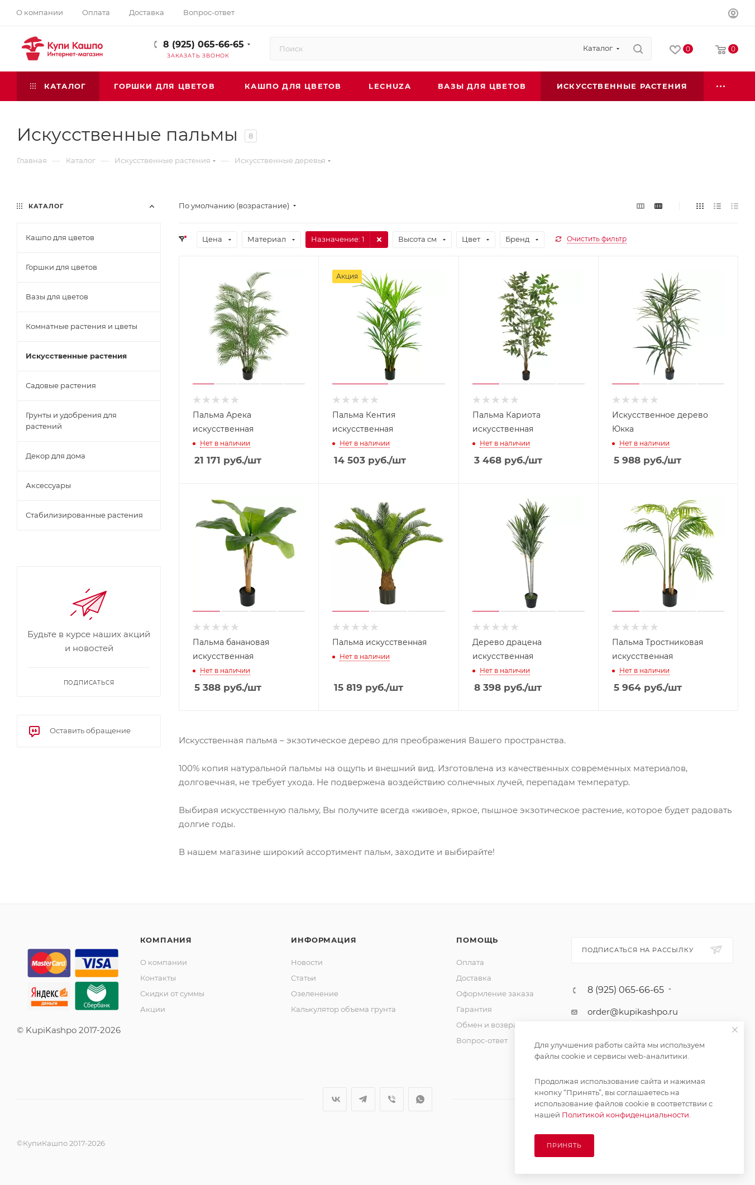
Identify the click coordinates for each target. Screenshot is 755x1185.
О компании (163, 962)
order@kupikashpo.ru (632, 1011)
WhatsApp (420, 1099)
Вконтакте (335, 1099)
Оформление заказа (495, 993)
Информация (323, 939)
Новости (307, 962)
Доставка (473, 977)
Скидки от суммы (172, 993)
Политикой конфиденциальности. (626, 1114)
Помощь (477, 939)
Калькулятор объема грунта (343, 1009)
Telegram (363, 1099)
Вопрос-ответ (482, 1040)
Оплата (470, 962)
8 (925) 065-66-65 (203, 44)
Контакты (158, 977)
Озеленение (314, 993)
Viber (392, 1099)
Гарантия (474, 1009)
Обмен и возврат (488, 1024)
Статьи (303, 977)
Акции (152, 1009)
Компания (166, 939)
